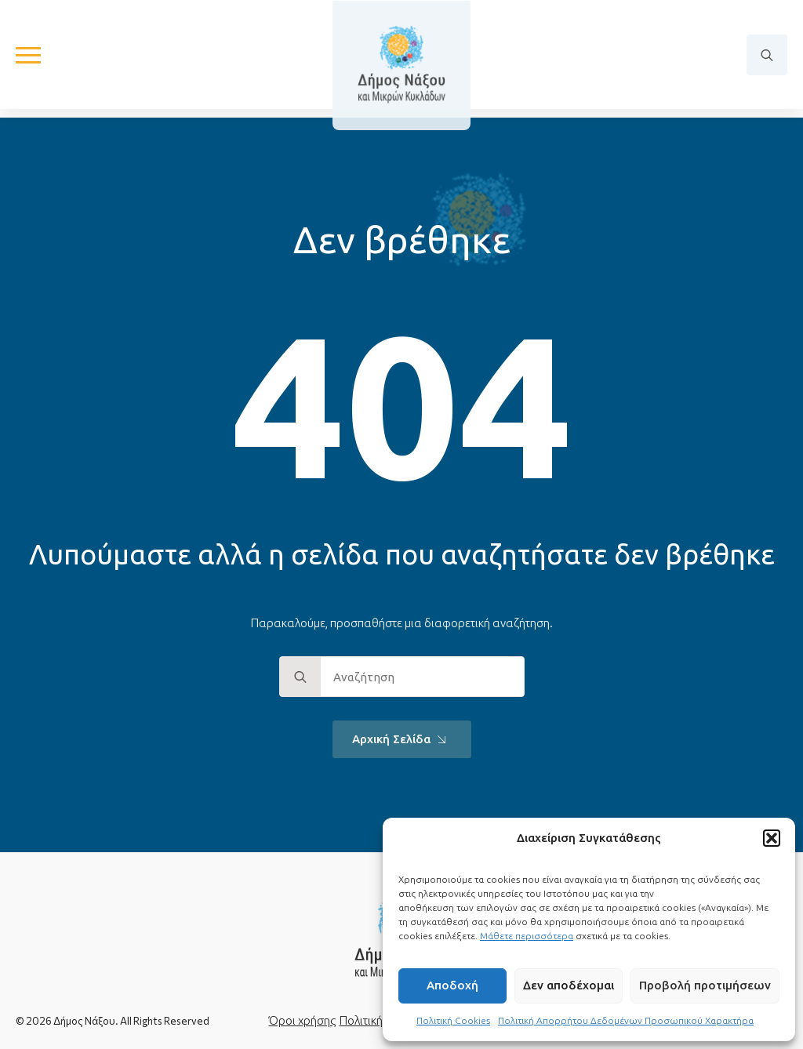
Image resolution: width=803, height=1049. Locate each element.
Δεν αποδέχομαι (568, 985)
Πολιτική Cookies (453, 1020)
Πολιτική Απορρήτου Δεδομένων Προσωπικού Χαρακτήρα (626, 1020)
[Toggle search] (767, 59)
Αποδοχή (452, 985)
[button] (771, 838)
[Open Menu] (28, 59)
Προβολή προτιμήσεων (705, 985)
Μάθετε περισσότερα (526, 936)
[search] (300, 677)
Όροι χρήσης (302, 1020)
